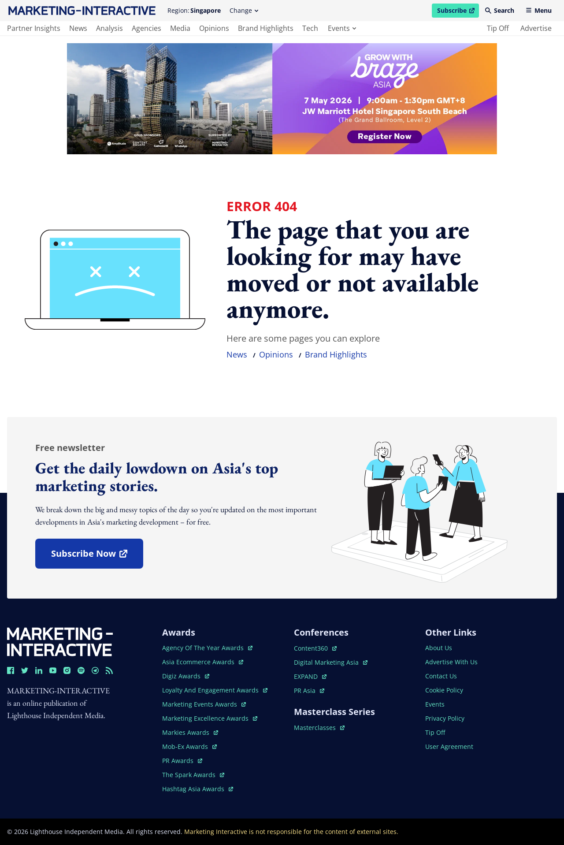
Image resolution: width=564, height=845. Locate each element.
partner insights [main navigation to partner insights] (33, 28)
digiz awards (185, 676)
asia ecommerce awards (202, 662)
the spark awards (193, 775)
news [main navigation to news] (78, 28)
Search (499, 10)
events (342, 28)
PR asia (309, 690)
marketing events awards (204, 704)
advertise (536, 28)
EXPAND (310, 676)
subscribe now (97, 556)
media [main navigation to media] (180, 28)
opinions (276, 354)
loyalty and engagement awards (214, 690)
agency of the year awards (207, 648)
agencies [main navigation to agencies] (146, 28)
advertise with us (451, 662)
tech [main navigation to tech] (310, 28)
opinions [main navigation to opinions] (214, 28)
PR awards (182, 760)
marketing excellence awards (209, 718)
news (236, 354)
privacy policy (444, 718)
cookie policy (444, 690)
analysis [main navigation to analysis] (109, 28)
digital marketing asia (330, 662)
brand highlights (336, 354)
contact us (441, 676)
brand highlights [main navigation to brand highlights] (265, 28)
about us (438, 648)
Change (244, 10)
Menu (539, 10)
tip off (498, 28)
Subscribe (458, 12)
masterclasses (319, 727)
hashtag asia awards (197, 789)
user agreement (449, 746)
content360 (315, 648)
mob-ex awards (189, 746)
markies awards (190, 732)
